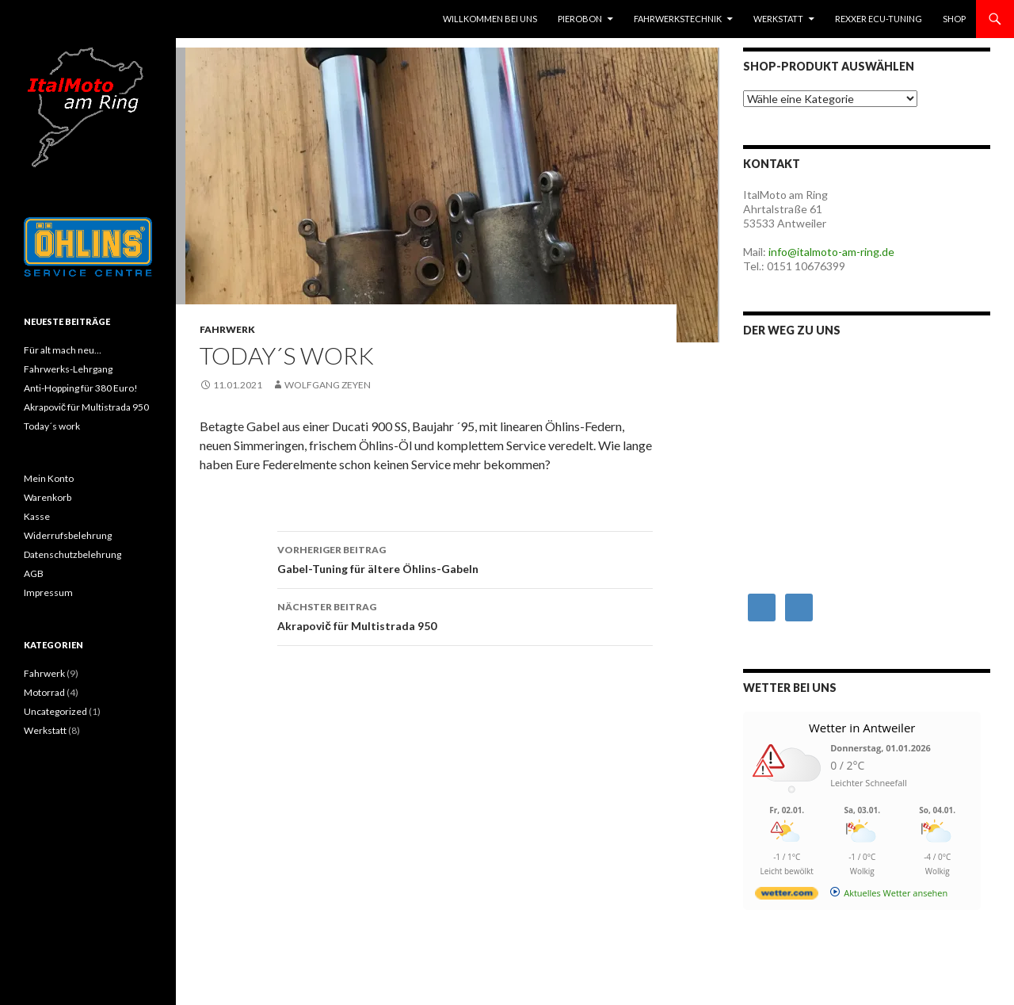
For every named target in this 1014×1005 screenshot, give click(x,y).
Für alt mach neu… (62, 350)
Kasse (37, 516)
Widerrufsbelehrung (68, 535)
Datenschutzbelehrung (72, 554)
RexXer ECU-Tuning (878, 18)
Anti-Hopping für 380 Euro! (81, 388)
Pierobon (580, 18)
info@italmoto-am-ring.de (831, 251)
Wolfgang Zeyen (327, 385)
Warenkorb (47, 497)
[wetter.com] (786, 896)
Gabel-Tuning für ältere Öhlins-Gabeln (465, 558)
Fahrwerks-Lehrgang (68, 369)
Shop (954, 18)
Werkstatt (778, 18)
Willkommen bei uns (490, 18)
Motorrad (44, 692)
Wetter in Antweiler (862, 728)
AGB (34, 573)
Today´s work (52, 426)
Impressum (48, 592)
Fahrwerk (227, 329)
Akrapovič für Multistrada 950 (465, 615)
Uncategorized (55, 711)
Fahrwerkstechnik (678, 18)
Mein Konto (49, 478)
